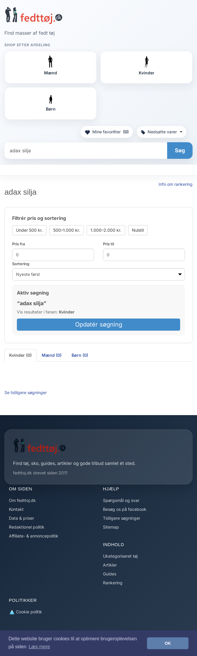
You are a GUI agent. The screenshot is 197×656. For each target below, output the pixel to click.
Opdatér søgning (98, 324)
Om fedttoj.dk (22, 500)
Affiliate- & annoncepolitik (33, 535)
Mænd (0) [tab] (52, 355)
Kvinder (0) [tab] (20, 355)
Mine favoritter (107, 132)
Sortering (20, 263)
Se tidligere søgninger (25, 392)
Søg (180, 150)
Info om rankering (176, 184)
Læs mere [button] (39, 646)
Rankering (112, 582)
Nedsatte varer (161, 131)
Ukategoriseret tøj (120, 556)
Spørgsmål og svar (121, 500)
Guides (109, 573)
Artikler (110, 564)
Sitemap (111, 526)
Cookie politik (25, 612)
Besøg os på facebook (124, 509)
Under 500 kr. (29, 230)
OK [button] (167, 643)
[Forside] (33, 15)
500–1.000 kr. (66, 230)
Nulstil (138, 230)
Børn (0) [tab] (80, 355)
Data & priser (21, 518)
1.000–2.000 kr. (106, 230)
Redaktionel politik (26, 526)
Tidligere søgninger (121, 518)
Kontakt (16, 509)
